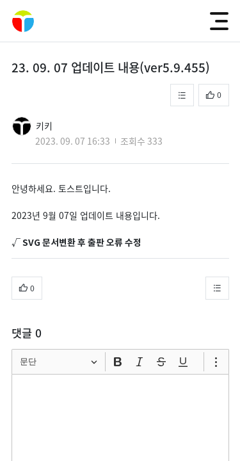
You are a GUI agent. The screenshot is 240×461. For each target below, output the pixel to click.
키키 (44, 125)
